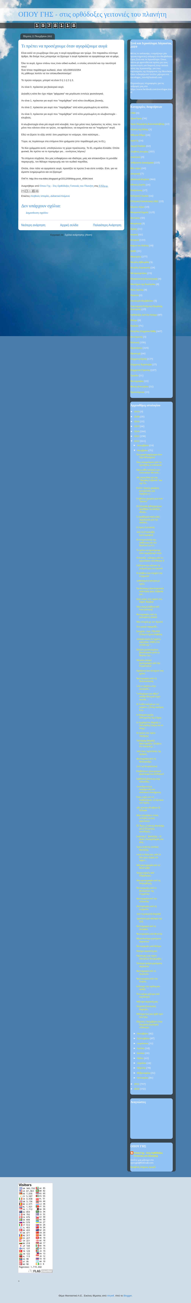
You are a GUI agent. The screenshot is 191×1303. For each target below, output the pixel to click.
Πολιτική (134, 342)
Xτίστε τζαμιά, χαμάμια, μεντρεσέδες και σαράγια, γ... (147, 491)
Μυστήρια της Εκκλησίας (142, 284)
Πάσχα (133, 320)
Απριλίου (142, 1063)
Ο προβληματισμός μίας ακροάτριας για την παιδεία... (148, 520)
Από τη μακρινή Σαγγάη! (148, 914)
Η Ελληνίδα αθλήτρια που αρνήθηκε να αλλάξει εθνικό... (149, 509)
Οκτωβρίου (143, 1033)
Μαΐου (140, 1058)
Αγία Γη (134, 140)
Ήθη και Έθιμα (137, 135)
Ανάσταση (135, 157)
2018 (137, 416)
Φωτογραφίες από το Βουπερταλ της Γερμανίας (146, 891)
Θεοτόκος (135, 218)
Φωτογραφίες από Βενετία (149, 934)
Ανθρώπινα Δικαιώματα (142, 163)
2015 (137, 426)
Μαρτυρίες (135, 256)
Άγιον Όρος (136, 118)
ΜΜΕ (133, 251)
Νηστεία (134, 295)
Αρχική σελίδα (69, 225)
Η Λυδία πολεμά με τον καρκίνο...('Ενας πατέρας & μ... (149, 707)
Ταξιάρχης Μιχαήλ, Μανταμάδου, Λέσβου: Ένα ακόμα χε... (149, 743)
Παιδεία (134, 326)
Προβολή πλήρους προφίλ (143, 1167)
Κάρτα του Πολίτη (139, 245)
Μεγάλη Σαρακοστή (140, 267)
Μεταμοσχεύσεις (138, 273)
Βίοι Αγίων (135, 168)
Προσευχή (135, 353)
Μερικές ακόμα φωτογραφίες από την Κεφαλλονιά (148, 663)
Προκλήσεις (136, 348)
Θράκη (133, 229)
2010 (137, 1089)
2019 (137, 411)
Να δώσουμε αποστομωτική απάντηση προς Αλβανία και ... (149, 591)
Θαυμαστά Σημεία (139, 212)
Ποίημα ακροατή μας (146, 951)
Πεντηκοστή (136, 337)
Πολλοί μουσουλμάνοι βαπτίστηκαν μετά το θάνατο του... (147, 653)
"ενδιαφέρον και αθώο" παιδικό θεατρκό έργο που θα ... (148, 697)
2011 (137, 1084)
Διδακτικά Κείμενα (60, 196)
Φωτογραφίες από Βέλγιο (148, 946)
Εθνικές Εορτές (137, 185)
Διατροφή (135, 174)
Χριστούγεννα (137, 392)
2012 (137, 441)
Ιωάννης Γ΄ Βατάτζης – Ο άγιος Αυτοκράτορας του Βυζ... (149, 839)
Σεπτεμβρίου (143, 1038)
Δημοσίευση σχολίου (37, 212)
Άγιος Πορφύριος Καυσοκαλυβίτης (147, 124)
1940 (133, 113)
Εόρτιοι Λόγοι (137, 207)
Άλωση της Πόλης (139, 129)
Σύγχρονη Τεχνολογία (141, 364)
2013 (137, 436)
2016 (137, 421)
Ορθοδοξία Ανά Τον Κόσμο (143, 315)
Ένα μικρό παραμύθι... (147, 627)
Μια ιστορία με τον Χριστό (149, 622)
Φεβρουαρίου (144, 1073)
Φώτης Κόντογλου (139, 386)
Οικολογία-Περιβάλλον (141, 301)
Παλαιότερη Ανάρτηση (107, 225)
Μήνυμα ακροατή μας (147, 1001)
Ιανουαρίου (143, 1078)
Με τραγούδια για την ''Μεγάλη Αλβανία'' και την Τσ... (149, 480)
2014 (137, 431)
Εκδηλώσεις (136, 190)
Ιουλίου (141, 1048)
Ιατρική (134, 234)
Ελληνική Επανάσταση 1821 (144, 201)
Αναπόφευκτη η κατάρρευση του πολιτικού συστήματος (148, 789)
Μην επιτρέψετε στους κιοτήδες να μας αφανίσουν (147, 818)
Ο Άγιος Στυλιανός (145, 527)
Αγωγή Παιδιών (138, 146)
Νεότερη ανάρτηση (33, 225)
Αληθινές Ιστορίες (39, 196)
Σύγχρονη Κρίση (138, 359)
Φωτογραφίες (136, 381)
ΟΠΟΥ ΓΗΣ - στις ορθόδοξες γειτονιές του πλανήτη (92, 14)
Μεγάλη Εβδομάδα (139, 262)
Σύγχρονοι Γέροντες (140, 370)
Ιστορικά (134, 240)
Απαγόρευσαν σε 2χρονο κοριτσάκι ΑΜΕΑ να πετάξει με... (148, 642)
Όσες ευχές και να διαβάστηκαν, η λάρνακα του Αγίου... (149, 800)
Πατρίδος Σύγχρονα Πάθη (143, 331)
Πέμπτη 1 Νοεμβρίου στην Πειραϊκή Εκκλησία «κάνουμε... (149, 1024)
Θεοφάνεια (135, 223)
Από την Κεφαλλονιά (146, 766)
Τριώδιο (134, 375)
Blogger (127, 1295)
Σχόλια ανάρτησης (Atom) (78, 234)
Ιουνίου (141, 1053)
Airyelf (110, 1295)
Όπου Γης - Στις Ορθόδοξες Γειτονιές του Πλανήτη (148, 1154)
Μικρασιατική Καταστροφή (143, 279)
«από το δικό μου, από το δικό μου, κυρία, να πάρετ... (148, 857)
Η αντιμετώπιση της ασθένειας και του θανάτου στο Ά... (146, 543)
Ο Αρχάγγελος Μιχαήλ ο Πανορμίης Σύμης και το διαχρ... (149, 725)
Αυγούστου (143, 1043)
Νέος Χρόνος (136, 290)
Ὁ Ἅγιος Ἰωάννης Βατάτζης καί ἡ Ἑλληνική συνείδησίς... (150, 829)
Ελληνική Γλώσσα (139, 196)
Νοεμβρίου (142, 450)
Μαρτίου (141, 1068)
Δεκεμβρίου (143, 445)
